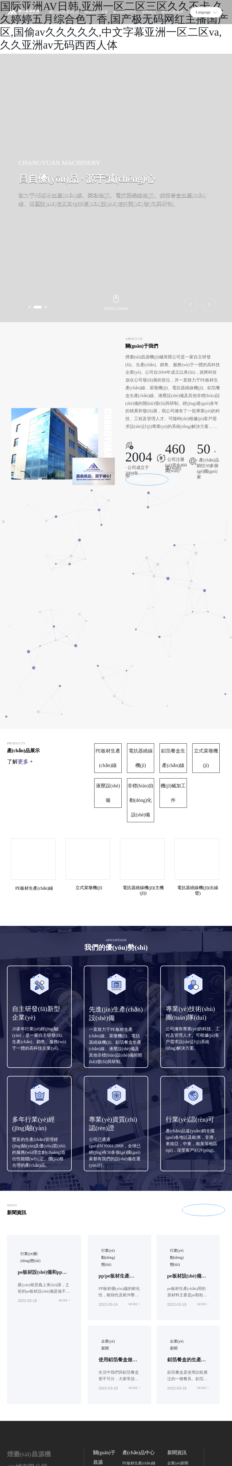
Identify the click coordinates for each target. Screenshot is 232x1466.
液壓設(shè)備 (108, 677)
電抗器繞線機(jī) (141, 642)
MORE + (64, 1184)
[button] (29, 307)
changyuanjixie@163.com (35, 1404)
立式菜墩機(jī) (206, 642)
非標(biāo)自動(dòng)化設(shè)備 (141, 684)
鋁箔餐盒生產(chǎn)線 (173, 642)
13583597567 (42, 1376)
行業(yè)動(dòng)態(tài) (108, 1142)
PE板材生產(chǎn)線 (107, 642)
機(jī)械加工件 (173, 677)
